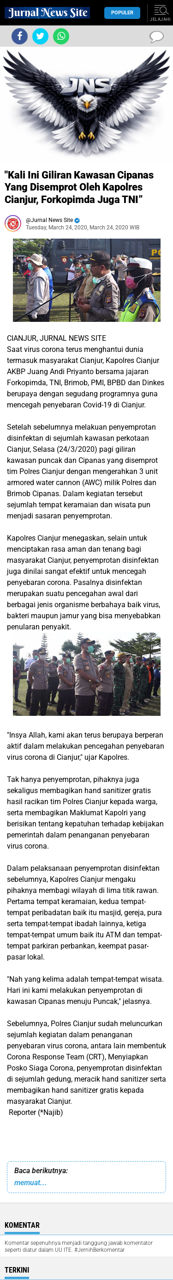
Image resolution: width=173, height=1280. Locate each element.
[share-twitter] (40, 36)
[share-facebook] (20, 36)
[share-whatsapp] (61, 36)
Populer (122, 13)
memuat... (30, 1182)
